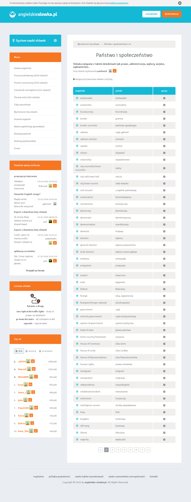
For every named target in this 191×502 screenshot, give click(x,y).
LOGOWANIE (151, 14)
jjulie (20, 400)
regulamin (38, 476)
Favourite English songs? (27, 194)
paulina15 (102, 71)
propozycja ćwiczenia (25, 176)
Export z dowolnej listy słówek (30, 212)
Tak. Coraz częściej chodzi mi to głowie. (23, 260)
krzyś (21, 384)
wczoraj (31, 351)
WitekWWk (23, 377)
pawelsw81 (51, 238)
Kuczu (21, 415)
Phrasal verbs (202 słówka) (27, 97)
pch (45, 221)
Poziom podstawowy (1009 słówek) (31, 75)
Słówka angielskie (22, 68)
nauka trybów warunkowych (89, 476)
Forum (17, 148)
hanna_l (22, 392)
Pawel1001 (23, 408)
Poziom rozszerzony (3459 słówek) (30, 82)
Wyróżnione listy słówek (25, 112)
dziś (19, 351)
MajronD (22, 369)
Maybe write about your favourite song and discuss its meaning (23, 206)
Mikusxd (43, 186)
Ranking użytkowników (25, 141)
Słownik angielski (22, 119)
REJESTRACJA (171, 14)
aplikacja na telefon (24, 251)
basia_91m (23, 431)
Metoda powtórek (22, 133)
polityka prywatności (59, 476)
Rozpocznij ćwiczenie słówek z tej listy (93, 79)
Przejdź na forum (35, 270)
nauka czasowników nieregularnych (126, 476)
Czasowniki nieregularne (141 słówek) (32, 90)
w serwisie (45, 351)
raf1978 (22, 361)
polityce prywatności (119, 3)
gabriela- (47, 204)
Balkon (21, 423)
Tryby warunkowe (22, 104)
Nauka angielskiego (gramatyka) (29, 126)
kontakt (154, 476)
